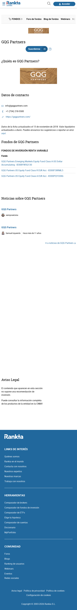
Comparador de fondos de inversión (21, 507)
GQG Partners (8, 209)
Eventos (8, 573)
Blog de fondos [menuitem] (51, 19)
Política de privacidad (34, 590)
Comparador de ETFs (14, 512)
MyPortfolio (10, 532)
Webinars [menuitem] (65, 19)
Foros (7, 553)
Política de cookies (55, 590)
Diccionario (9, 527)
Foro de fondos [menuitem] (33, 19)
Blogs (7, 558)
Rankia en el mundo (14, 461)
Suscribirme (38, 49)
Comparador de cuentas (16, 522)
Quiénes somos (11, 456)
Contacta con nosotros (15, 466)
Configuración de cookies (38, 595)
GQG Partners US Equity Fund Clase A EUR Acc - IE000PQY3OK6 (32, 176)
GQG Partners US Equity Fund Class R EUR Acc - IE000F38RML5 (32, 170)
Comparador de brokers (15, 502)
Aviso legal (16, 590)
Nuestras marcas (12, 476)
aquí (3, 133)
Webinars (8, 568)
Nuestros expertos (13, 471)
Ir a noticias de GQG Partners (60, 242)
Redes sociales (11, 578)
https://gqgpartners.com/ (18, 116)
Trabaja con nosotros (14, 481)
